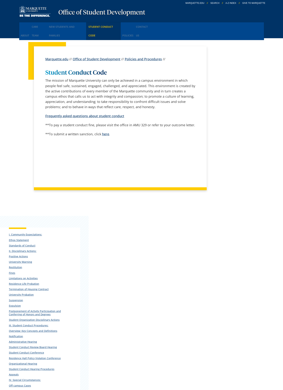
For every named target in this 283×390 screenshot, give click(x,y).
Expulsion (219, 144)
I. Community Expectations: (229, 69)
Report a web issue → (222, 345)
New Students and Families (78, 25)
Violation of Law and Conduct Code (230, 263)
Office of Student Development (101, 12)
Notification (220, 188)
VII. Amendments (223, 284)
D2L (139, 336)
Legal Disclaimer (171, 368)
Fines (216, 108)
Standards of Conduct (226, 80)
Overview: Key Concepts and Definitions (230, 181)
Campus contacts (104, 317)
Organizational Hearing (227, 222)
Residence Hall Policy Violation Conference (231, 214)
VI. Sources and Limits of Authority (228, 277)
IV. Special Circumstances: (229, 241)
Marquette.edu (56, 47)
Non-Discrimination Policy (208, 368)
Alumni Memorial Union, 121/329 (39, 322)
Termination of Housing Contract (227, 126)
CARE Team (46, 25)
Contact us (99, 336)
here (105, 122)
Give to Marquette (253, 3)
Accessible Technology (251, 368)
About (27, 25)
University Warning (224, 97)
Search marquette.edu (108, 346)
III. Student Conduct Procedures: (225, 172)
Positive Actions (222, 91)
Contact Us (169, 25)
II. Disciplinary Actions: (226, 86)
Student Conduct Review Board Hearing (231, 200)
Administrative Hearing (227, 193)
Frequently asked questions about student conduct (84, 104)
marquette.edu (194, 3)
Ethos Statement (223, 75)
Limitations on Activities (227, 113)
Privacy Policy (144, 368)
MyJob (141, 346)
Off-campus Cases (224, 247)
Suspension (220, 138)
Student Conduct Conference (230, 207)
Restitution (219, 102)
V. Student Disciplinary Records (232, 270)
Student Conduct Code (120, 25)
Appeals (217, 236)
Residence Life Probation (228, 119)
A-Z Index (231, 3)
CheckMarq (145, 327)
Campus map (101, 327)
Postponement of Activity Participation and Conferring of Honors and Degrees (232, 153)
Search (214, 3)
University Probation (225, 133)
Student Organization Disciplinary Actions (226, 163)
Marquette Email (149, 317)
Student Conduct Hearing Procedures (228, 229)
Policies (149, 25)
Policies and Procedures (143, 47)
